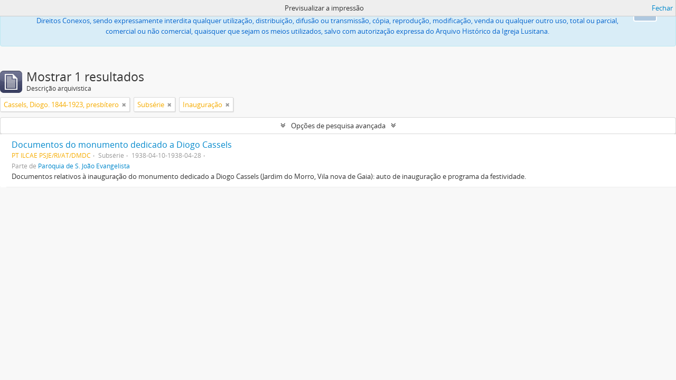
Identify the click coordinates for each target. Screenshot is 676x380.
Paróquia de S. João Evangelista (84, 166)
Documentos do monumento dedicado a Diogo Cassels (122, 144)
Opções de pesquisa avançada (338, 125)
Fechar (662, 8)
